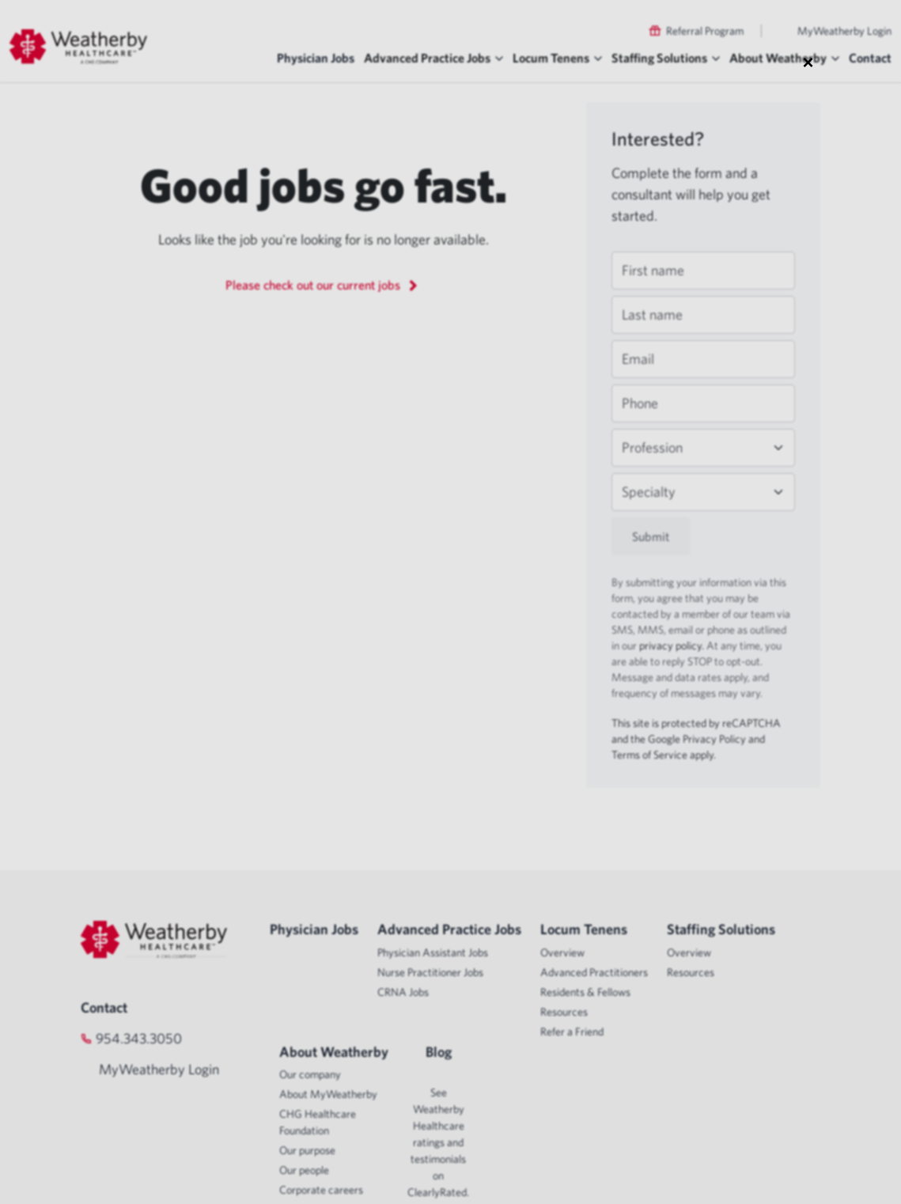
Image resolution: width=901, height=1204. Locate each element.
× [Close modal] (807, 62)
